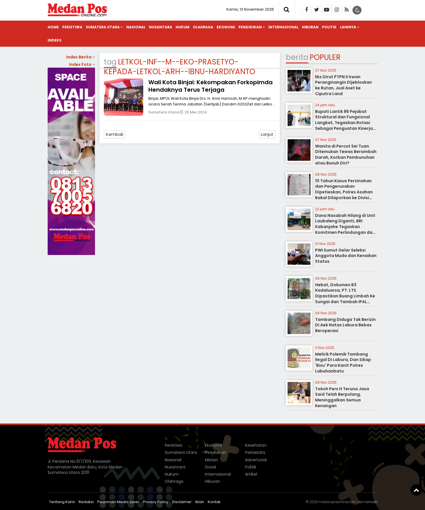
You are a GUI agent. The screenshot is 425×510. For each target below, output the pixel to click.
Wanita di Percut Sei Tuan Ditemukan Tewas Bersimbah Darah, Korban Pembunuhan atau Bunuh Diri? (346, 154)
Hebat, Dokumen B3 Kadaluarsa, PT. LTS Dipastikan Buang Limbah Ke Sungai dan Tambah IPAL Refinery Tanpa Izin (345, 296)
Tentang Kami (62, 502)
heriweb (371, 501)
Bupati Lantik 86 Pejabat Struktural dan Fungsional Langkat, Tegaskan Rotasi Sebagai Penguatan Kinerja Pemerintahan (344, 123)
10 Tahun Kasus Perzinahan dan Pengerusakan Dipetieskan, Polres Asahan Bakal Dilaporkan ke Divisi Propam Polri (344, 192)
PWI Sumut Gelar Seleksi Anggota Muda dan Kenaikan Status (346, 255)
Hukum (182, 27)
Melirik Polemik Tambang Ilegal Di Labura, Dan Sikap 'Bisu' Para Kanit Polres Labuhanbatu (343, 362)
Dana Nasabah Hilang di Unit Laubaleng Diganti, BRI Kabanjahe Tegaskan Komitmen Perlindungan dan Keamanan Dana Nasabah (345, 227)
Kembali (114, 134)
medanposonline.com (337, 501)
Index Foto (82, 64)
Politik (329, 27)
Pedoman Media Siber (118, 502)
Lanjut (267, 134)
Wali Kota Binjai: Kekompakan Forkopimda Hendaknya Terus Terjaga (210, 86)
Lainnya (348, 27)
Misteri (211, 460)
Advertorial (256, 460)
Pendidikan (250, 27)
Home (53, 27)
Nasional (135, 27)
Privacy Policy (155, 502)
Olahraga (203, 27)
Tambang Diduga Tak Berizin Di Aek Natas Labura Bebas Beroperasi (345, 325)
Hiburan (310, 27)
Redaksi (86, 502)
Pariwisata (255, 452)
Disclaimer (182, 502)
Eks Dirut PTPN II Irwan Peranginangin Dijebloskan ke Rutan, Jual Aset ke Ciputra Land (343, 85)
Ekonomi (226, 27)
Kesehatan (256, 445)
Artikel (251, 474)
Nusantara (160, 27)
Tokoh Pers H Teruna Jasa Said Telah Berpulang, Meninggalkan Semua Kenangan (342, 397)
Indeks (54, 40)
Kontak (214, 502)
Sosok (210, 467)
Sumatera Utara (103, 27)
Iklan (199, 502)
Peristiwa (72, 27)
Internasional (283, 27)
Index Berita (80, 57)
